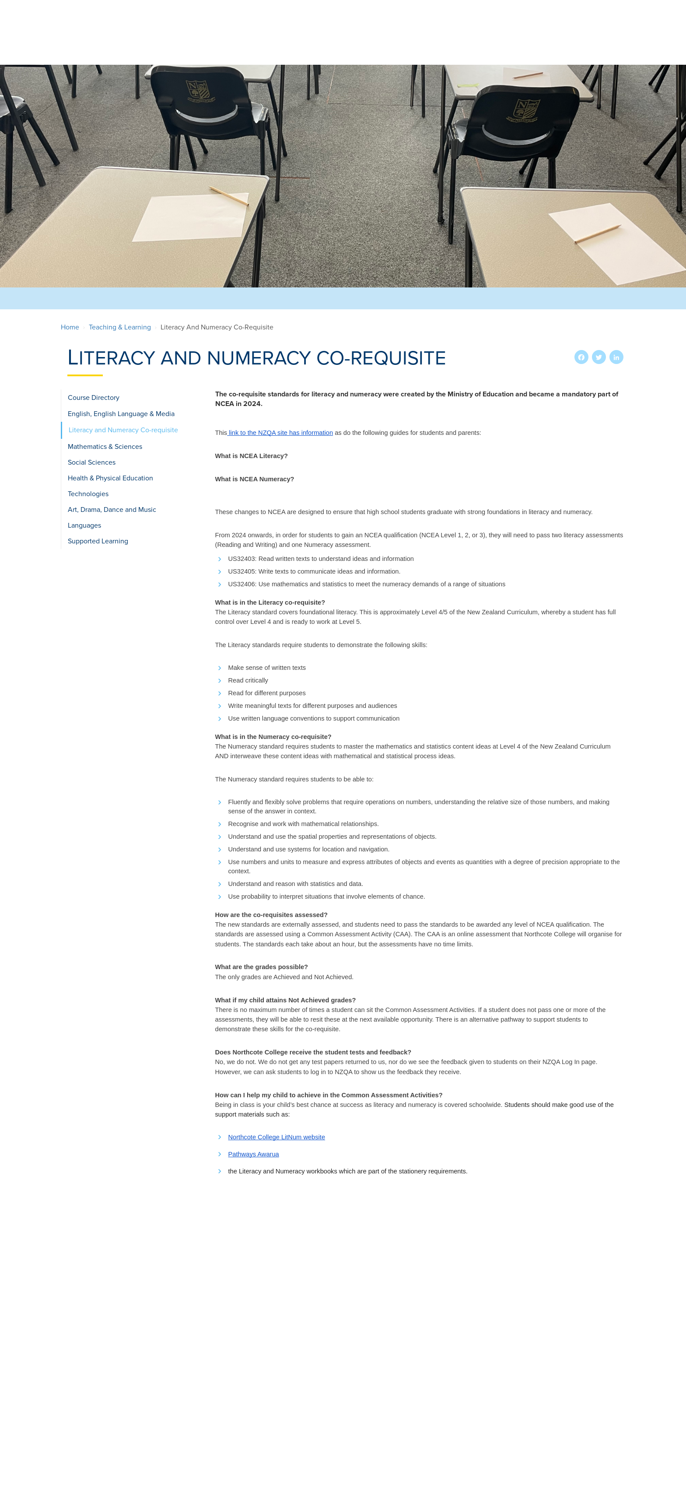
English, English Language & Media (121, 414)
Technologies (88, 494)
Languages (84, 525)
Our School (233, 43)
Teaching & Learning (505, 43)
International (429, 43)
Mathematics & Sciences (105, 446)
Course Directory (93, 397)
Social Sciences (92, 462)
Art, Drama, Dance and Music (112, 509)
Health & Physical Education (110, 478)
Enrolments (289, 43)
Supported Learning (98, 541)
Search (597, 10)
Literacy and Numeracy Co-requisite (123, 430)
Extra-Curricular (357, 43)
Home (70, 327)
